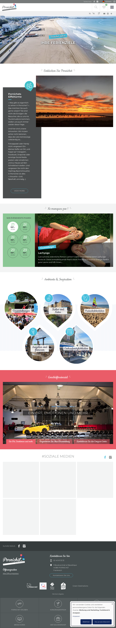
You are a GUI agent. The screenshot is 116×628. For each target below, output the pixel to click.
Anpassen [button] (76, 616)
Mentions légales (58, 594)
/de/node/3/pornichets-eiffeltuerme (58, 40)
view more (19, 191)
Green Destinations (80, 586)
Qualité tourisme (44, 586)
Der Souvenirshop (58, 620)
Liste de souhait (106, 5)
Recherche (96, 7)
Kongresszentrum (58, 605)
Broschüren (19, 620)
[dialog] (92, 614)
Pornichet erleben (19, 605)
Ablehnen (86, 622)
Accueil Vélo (65, 586)
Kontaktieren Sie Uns (61, 575)
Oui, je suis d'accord (102, 622)
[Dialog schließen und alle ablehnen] (112, 603)
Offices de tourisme (54, 586)
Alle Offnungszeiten (11, 573)
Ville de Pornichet (32, 586)
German (108, 1)
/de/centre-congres (58, 413)
